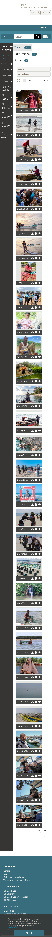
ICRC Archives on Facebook (15, 897)
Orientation (7, 106)
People (4, 81)
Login (33, 13)
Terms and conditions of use (16, 880)
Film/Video (25, 54)
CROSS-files (8, 910)
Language (6, 115)
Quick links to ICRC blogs (14, 914)
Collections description (13, 877)
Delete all (6, 57)
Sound (21, 60)
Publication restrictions (7, 88)
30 (34, 54)
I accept (29, 933)
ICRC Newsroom (10, 900)
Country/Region (7, 69)
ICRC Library (9, 894)
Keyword (6, 75)
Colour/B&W (7, 97)
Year (3, 64)
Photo (22, 47)
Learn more (13, 928)
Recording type (7, 134)
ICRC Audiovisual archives (34, 6)
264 (28, 47)
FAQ (5, 874)
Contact (6, 871)
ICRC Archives (9, 891)
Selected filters (7, 48)
